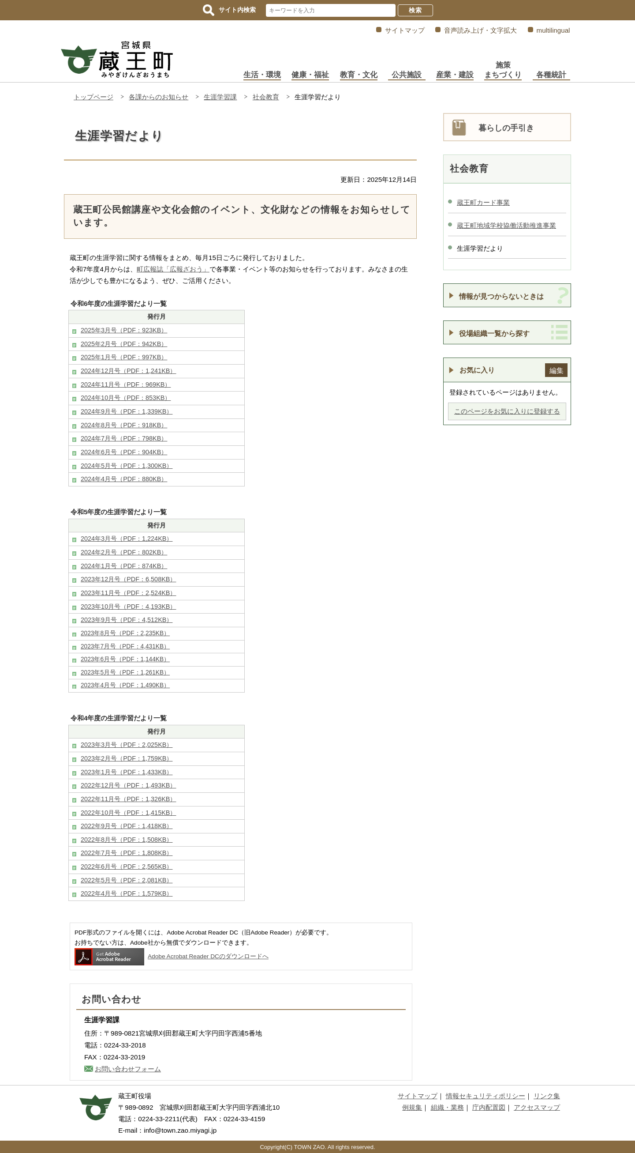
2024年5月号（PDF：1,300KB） (126, 465)
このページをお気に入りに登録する (507, 411)
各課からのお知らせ (158, 97)
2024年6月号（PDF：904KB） (124, 452)
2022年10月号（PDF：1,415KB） (128, 812)
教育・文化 (358, 75)
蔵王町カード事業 (483, 202)
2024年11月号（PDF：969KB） (126, 384)
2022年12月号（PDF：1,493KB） (128, 785)
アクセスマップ (537, 1107)
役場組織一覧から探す (494, 333)
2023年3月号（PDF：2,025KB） (126, 744)
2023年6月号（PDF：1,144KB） (125, 659)
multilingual (553, 30)
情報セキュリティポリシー (485, 1096)
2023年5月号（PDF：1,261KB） (125, 672)
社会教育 (266, 97)
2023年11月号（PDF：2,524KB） (128, 592)
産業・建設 (455, 75)
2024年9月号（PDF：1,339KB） (126, 411)
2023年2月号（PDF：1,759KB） (126, 758)
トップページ (93, 97)
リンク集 (547, 1096)
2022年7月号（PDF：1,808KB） (126, 852)
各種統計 (551, 75)
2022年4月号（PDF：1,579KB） (126, 893)
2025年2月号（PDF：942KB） (124, 343)
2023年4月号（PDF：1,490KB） (125, 685)
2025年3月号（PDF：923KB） (124, 330)
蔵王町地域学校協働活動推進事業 (506, 225)
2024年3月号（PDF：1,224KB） (126, 538)
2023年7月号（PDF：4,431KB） (125, 646)
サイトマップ (405, 30)
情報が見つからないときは (501, 296)
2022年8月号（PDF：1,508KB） (126, 839)
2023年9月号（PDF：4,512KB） (126, 619)
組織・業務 (447, 1107)
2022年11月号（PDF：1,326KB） (128, 799)
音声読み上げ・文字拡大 (480, 30)
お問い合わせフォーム (128, 1069)
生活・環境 (262, 75)
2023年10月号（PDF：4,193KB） (128, 606)
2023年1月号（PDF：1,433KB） (126, 772)
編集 (556, 370)
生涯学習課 (220, 97)
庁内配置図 (488, 1107)
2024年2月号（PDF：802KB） (124, 552)
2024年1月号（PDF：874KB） (124, 565)
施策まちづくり (503, 70)
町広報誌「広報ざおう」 (173, 269)
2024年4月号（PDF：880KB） (124, 478)
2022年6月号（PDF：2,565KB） (126, 866)
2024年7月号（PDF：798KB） (124, 438)
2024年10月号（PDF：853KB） (126, 397)
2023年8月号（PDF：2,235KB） (125, 633)
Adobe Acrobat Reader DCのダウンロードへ (172, 956)
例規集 (412, 1107)
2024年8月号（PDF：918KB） (124, 425)
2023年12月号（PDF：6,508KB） (128, 579)
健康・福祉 (310, 75)
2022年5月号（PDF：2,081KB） (126, 880)
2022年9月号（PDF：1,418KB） (126, 825)
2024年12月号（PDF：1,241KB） (128, 370)
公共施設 (407, 75)
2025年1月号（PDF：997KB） (124, 357)
